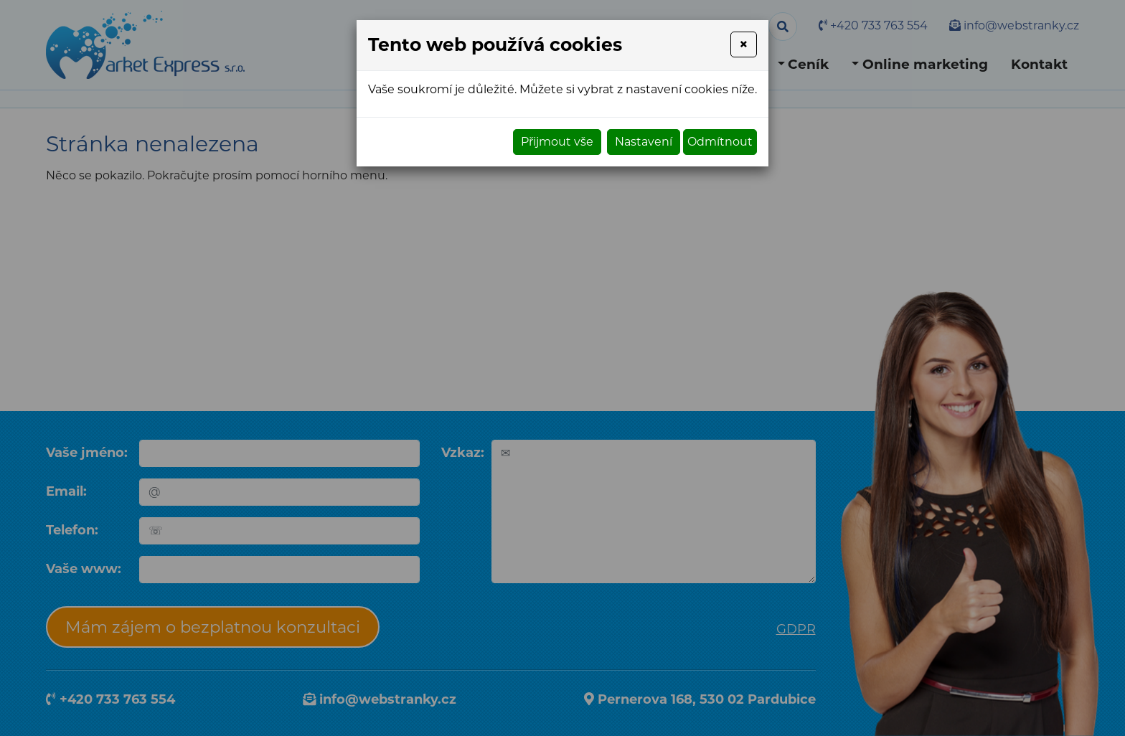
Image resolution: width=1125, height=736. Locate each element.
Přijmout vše (557, 141)
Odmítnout (720, 141)
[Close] (743, 44)
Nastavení (643, 141)
